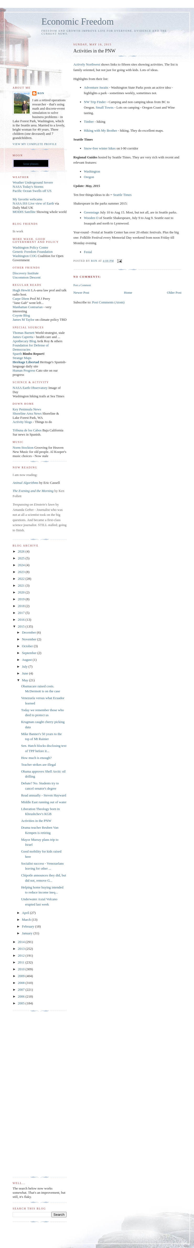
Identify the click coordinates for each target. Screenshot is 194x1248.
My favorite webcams (27, 199)
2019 (21, 599)
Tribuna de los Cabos (27, 430)
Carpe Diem (21, 299)
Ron (40, 93)
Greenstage (91, 212)
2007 (21, 990)
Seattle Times (122, 195)
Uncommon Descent (27, 277)
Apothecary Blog (25, 341)
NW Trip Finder (95, 102)
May (25, 680)
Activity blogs (22, 422)
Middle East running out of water (43, 802)
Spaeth (17, 354)
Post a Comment (82, 285)
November (29, 639)
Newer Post (81, 292)
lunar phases (30, 164)
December (29, 632)
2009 (21, 976)
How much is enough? (36, 758)
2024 (21, 565)
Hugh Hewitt (21, 290)
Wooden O (91, 218)
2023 (21, 572)
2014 (21, 942)
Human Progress (24, 370)
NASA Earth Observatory (30, 388)
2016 (21, 620)
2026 (21, 551)
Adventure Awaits (96, 87)
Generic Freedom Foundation (33, 252)
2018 (21, 606)
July (25, 666)
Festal (88, 252)
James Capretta (23, 337)
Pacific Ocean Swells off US (32, 191)
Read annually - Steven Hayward (43, 795)
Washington (92, 171)
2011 (21, 962)
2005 (21, 1003)
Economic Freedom (77, 22)
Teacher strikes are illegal (38, 765)
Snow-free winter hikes (100, 148)
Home (128, 292)
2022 (21, 579)
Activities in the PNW (36, 821)
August (27, 660)
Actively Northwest (86, 64)
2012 (21, 955)
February (28, 926)
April (26, 913)
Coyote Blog (21, 315)
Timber (89, 122)
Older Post (174, 292)
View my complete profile (35, 144)
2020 (21, 592)
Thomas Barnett (23, 333)
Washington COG (25, 256)
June (25, 673)
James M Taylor (24, 320)
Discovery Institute (26, 273)
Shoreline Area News (27, 413)
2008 (21, 983)
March (27, 920)
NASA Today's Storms (28, 187)
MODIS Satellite (24, 212)
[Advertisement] (34, 1094)
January (28, 933)
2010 (21, 969)
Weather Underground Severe (33, 182)
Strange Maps (22, 358)
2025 (21, 558)
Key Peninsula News (27, 409)
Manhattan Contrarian (27, 307)
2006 (21, 996)
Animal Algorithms (26, 483)
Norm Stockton (23, 447)
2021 (21, 585)
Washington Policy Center (30, 247)
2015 (21, 626)
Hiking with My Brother (100, 130)
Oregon (89, 177)
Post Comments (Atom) (108, 302)
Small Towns (105, 107)
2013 (21, 949)
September (29, 653)
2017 (21, 613)
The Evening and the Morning (33, 491)
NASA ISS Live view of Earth (33, 203)
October (28, 646)
